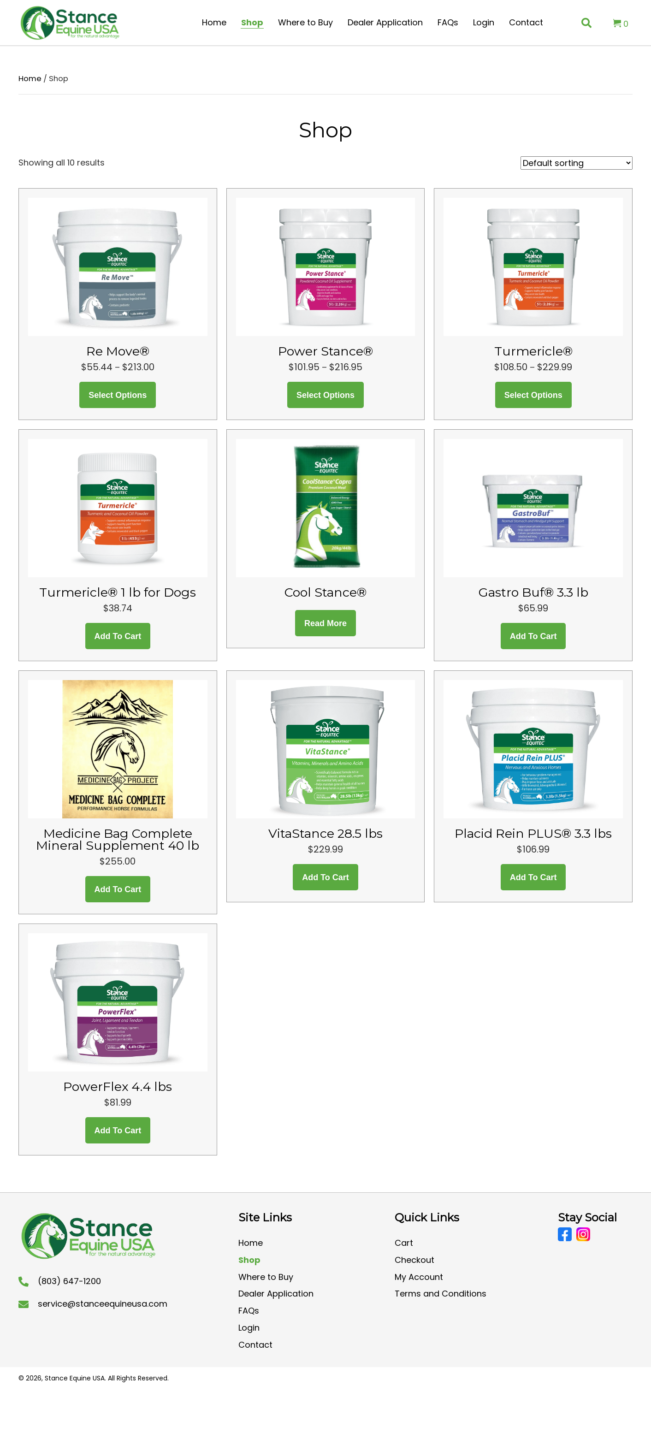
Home (29, 78)
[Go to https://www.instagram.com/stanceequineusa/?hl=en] (583, 1234)
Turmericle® (533, 351)
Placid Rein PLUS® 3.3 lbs (533, 833)
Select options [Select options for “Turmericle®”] (533, 395)
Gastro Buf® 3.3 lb (533, 592)
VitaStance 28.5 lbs (325, 833)
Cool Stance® (325, 592)
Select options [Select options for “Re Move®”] (118, 395)
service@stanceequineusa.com (102, 1303)
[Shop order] (577, 163)
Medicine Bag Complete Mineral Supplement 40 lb (117, 839)
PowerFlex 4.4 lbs (117, 1086)
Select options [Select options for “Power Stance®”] (325, 395)
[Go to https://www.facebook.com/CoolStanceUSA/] (565, 1234)
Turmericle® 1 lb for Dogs (117, 592)
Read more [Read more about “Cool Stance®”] (325, 623)
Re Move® (117, 351)
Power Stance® (325, 351)
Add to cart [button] (118, 636)
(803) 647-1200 (69, 1281)
